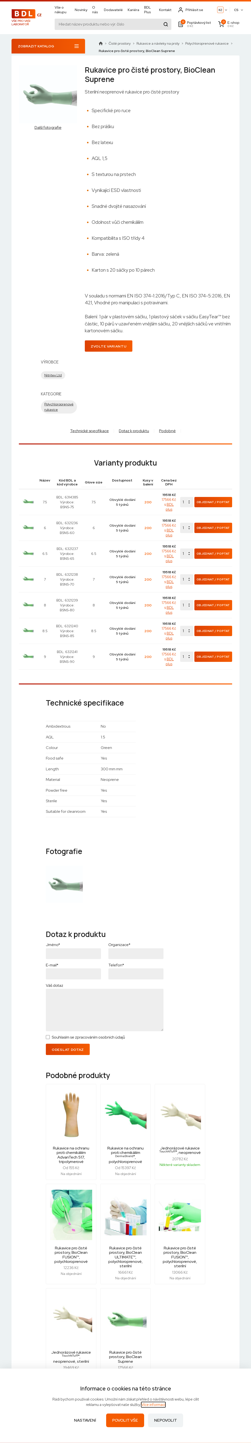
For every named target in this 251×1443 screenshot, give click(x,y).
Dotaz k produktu (134, 430)
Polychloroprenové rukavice (207, 43)
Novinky (81, 10)
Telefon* (116, 930)
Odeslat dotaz (68, 1015)
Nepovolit (165, 1420)
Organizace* (119, 910)
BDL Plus (147, 10)
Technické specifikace (89, 430)
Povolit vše (125, 1420)
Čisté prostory (120, 43)
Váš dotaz (54, 951)
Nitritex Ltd (53, 375)
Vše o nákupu (60, 10)
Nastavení (85, 1420)
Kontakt (165, 10)
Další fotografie (48, 127)
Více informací (153, 1404)
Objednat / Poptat (213, 500)
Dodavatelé (113, 10)
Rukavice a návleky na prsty (158, 43)
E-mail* (52, 930)
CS (236, 10)
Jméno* (53, 910)
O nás (95, 10)
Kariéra (133, 10)
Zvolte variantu (108, 346)
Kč (220, 10)
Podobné (167, 430)
